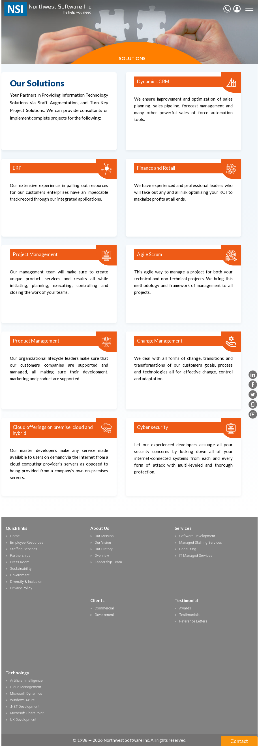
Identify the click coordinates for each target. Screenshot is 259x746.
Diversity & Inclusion (26, 582)
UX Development (23, 720)
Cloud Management (25, 687)
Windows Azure (22, 700)
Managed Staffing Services (200, 543)
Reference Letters (193, 621)
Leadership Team (108, 562)
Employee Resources (26, 543)
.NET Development (25, 707)
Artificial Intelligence (26, 681)
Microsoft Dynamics (26, 694)
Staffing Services (23, 549)
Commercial (104, 608)
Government (20, 575)
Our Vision (103, 543)
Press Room (19, 562)
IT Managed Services (195, 556)
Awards (185, 608)
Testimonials (189, 615)
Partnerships (20, 556)
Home (15, 536)
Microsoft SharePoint (27, 713)
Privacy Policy (21, 588)
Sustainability (21, 569)
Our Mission (104, 536)
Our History (104, 549)
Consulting (187, 549)
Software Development (197, 536)
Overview (102, 556)
